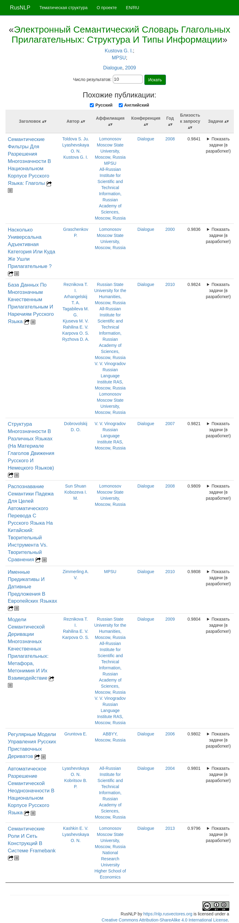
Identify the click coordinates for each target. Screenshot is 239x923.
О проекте (107, 7)
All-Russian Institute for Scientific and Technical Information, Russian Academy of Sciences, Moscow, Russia (110, 193)
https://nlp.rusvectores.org (167, 913)
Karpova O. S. (75, 333)
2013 (170, 828)
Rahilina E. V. (76, 327)
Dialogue (112, 67)
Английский (136, 105)
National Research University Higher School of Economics (110, 864)
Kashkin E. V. (75, 828)
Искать (155, 79)
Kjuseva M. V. (76, 321)
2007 (170, 423)
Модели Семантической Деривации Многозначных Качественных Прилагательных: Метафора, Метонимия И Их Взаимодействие (28, 649)
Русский (104, 105)
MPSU (119, 57)
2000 (170, 229)
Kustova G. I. (119, 50)
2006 (170, 733)
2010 (170, 284)
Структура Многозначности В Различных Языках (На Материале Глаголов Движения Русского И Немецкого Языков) (31, 446)
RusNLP (20, 8)
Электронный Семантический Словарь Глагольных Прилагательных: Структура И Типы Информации (121, 34)
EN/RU (132, 7)
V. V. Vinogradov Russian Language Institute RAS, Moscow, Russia (110, 375)
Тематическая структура (64, 7)
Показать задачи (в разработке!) (218, 144)
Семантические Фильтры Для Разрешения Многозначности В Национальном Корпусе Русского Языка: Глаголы (29, 161)
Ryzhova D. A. (75, 339)
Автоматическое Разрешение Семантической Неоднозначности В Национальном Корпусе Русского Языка (31, 791)
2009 (130, 67)
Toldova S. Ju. (75, 138)
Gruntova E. (75, 733)
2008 (170, 138)
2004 (170, 768)
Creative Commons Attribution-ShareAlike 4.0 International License (165, 920)
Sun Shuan (75, 486)
